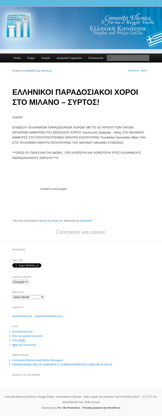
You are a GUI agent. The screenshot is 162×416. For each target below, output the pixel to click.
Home (17, 58)
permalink (86, 220)
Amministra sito (22, 331)
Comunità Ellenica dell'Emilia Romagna (37, 360)
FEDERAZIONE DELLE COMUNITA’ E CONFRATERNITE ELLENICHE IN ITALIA (62, 364)
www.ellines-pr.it (22, 316)
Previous (132, 70)
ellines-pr (57, 220)
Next (145, 70)
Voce (18, 340)
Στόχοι (31, 58)
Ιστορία (45, 58)
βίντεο (44, 220)
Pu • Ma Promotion (69, 407)
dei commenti (24, 345)
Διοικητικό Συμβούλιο (69, 58)
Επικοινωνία (96, 58)
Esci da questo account (27, 335)
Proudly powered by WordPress (101, 407)
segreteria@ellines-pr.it (48, 316)
